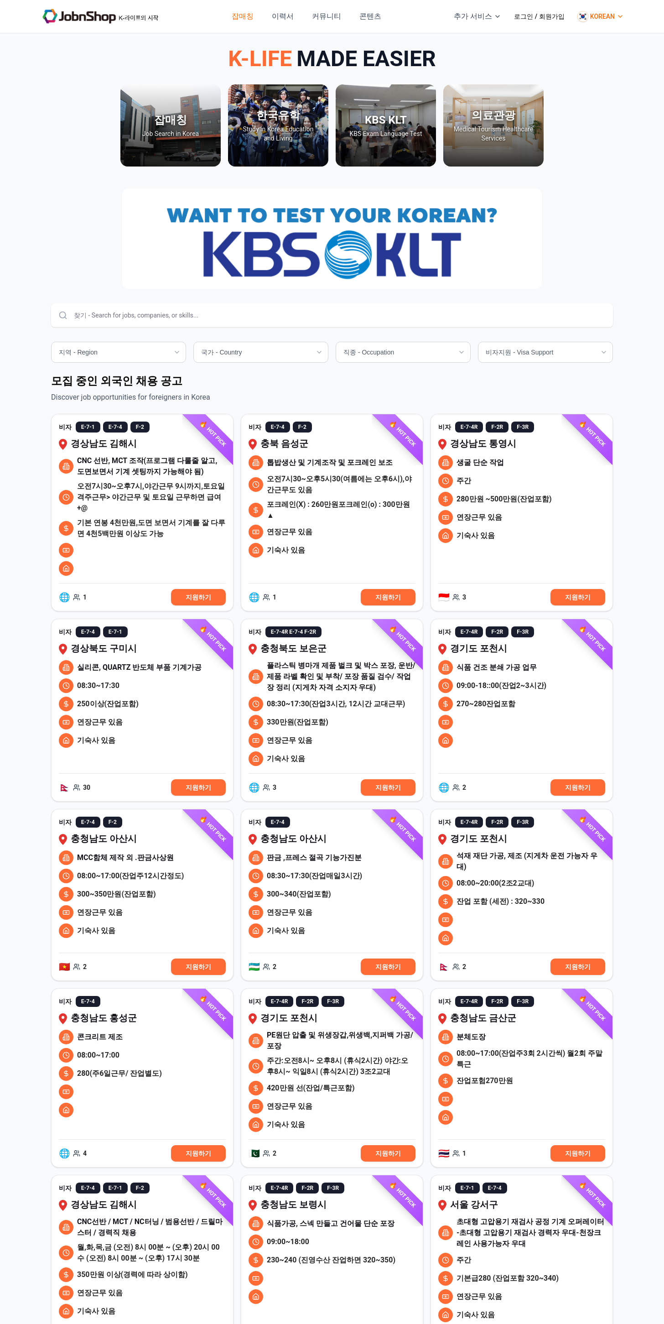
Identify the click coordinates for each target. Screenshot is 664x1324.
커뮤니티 (326, 16)
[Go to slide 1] (325, 279)
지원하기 (198, 597)
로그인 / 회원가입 (539, 16)
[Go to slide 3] (339, 279)
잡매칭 (243, 16)
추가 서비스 (477, 16)
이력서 (283, 16)
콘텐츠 (370, 16)
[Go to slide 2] (332, 279)
